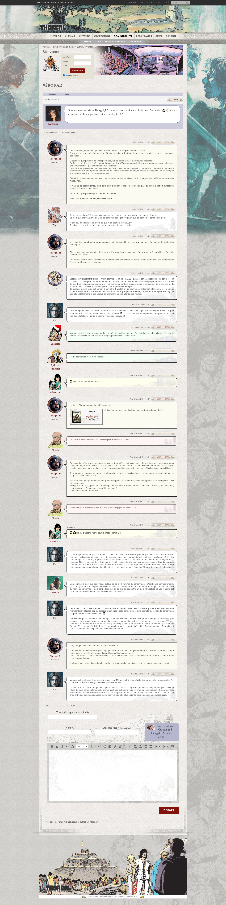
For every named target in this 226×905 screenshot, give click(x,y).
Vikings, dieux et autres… (72, 46)
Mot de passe (65, 63)
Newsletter (161, 3)
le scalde (55, 344)
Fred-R (55, 592)
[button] (52, 746)
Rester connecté (72, 75)
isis (55, 288)
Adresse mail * (117, 727)
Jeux (158, 36)
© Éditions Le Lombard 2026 (126, 897)
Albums (70, 36)
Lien (159, 142)
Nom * (69, 727)
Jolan (161, 736)
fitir (55, 320)
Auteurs (85, 36)
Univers (55, 36)
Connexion (132, 3)
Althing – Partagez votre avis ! (110, 42)
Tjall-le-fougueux (55, 367)
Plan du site (93, 897)
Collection (102, 36)
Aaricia (166, 733)
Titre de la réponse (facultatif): (72, 712)
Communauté (123, 36)
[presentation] (52, 746)
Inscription (146, 3)
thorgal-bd (55, 158)
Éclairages (144, 36)
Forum (87, 42)
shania (55, 450)
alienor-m (55, 392)
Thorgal (155, 733)
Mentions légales (106, 897)
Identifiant (67, 57)
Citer (175, 100)
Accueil (46, 46)
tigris (55, 225)
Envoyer (168, 810)
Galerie (171, 36)
